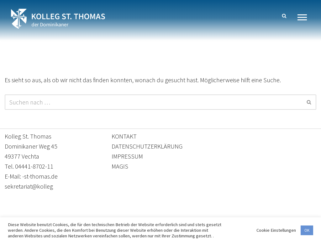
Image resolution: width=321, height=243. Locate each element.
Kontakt (101, 214)
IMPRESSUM (127, 156)
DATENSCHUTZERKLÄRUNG (147, 146)
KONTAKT (124, 136)
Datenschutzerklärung (154, 214)
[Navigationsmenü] (304, 17)
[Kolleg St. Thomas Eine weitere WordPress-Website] (58, 19)
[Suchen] (284, 15)
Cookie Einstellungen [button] (276, 230)
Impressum (212, 214)
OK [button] (306, 230)
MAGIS (120, 166)
